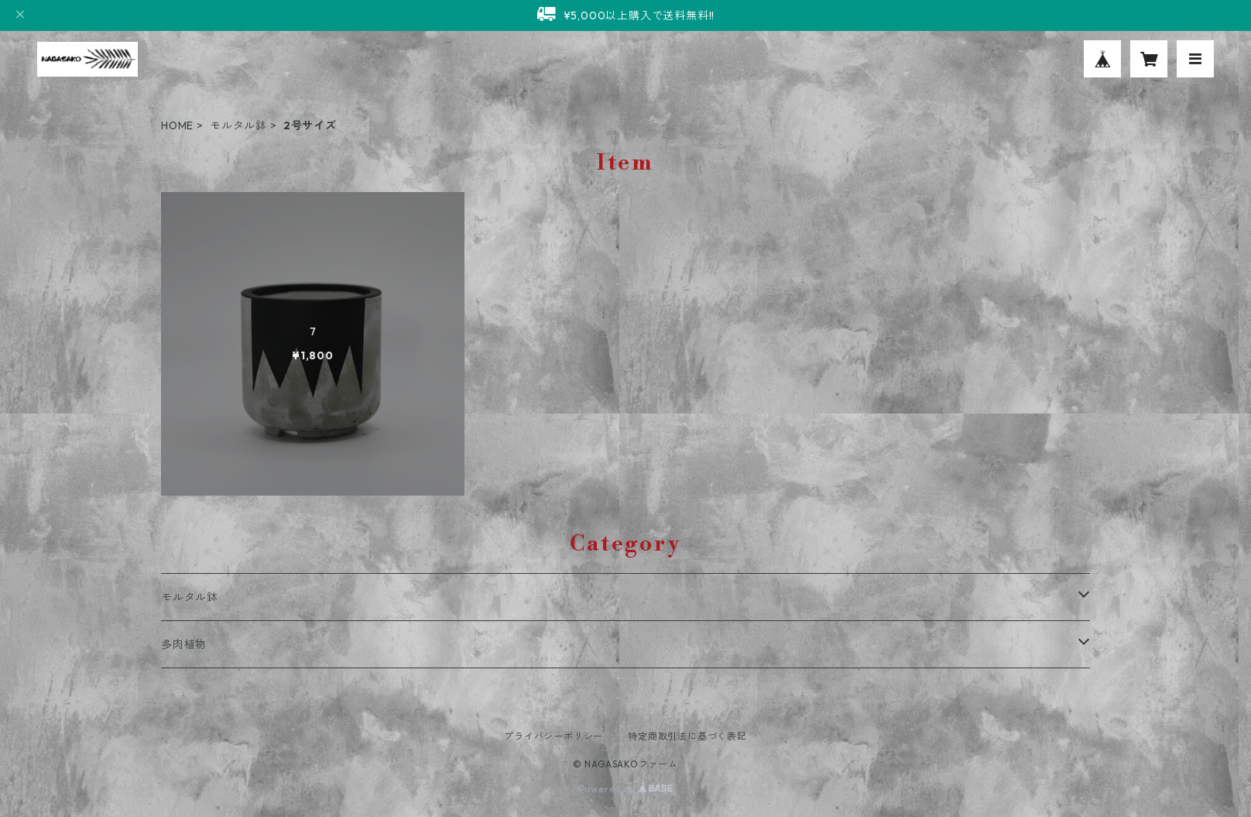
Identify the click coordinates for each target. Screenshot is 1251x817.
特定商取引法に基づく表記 (687, 736)
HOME (177, 125)
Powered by (626, 789)
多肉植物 (184, 644)
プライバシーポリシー (553, 736)
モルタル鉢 (238, 125)
